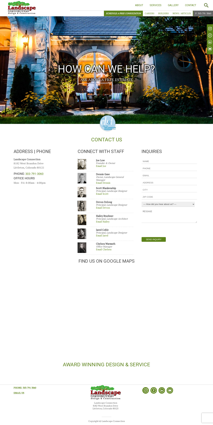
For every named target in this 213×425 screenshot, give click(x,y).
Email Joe (101, 166)
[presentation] (166, 230)
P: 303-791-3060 (203, 13)
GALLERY (173, 5)
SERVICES (155, 5)
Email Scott (102, 193)
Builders (163, 13)
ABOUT (139, 5)
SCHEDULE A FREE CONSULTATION (123, 13)
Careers (149, 13)
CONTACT (190, 5)
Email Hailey (102, 221)
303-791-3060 (34, 173)
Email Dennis (103, 182)
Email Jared (102, 235)
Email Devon (103, 207)
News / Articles (182, 13)
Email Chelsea (103, 249)
